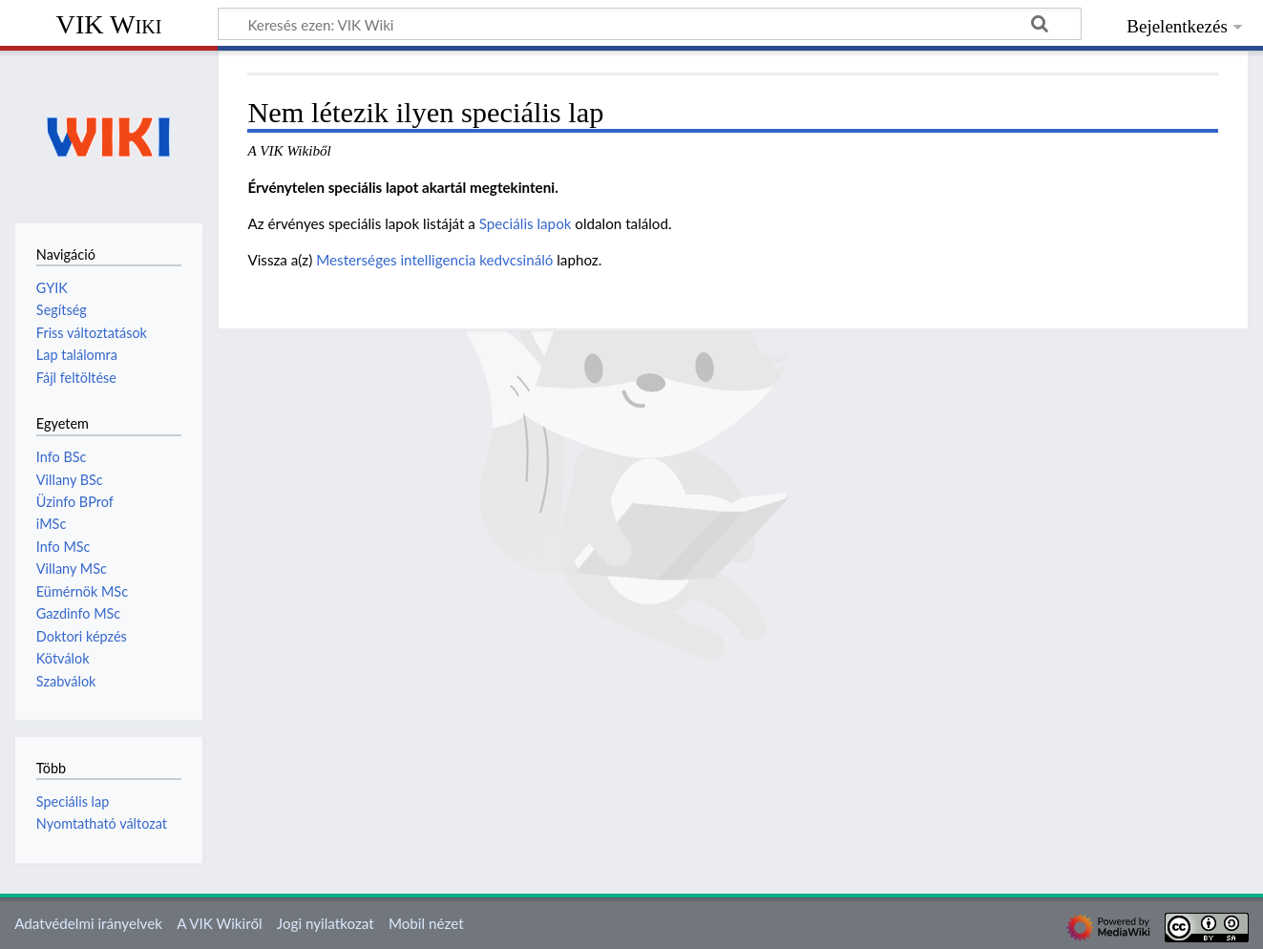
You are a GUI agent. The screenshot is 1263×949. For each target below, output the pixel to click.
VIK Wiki (109, 24)
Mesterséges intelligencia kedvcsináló (434, 259)
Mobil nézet (426, 923)
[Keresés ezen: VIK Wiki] (650, 24)
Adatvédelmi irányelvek (88, 923)
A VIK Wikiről (219, 923)
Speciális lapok (525, 223)
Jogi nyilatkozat (325, 923)
